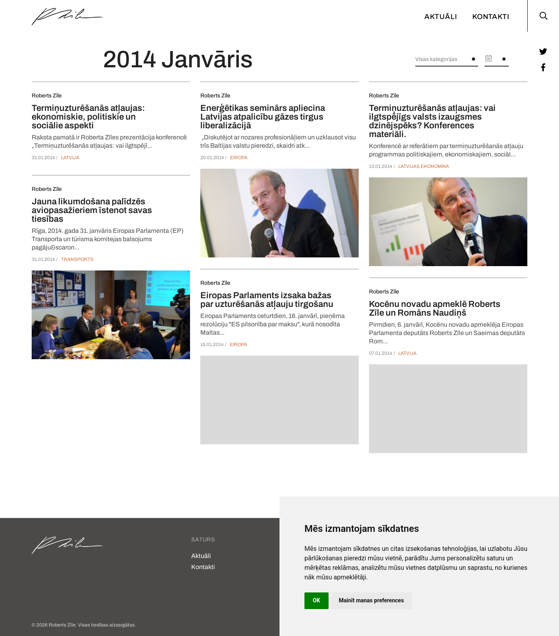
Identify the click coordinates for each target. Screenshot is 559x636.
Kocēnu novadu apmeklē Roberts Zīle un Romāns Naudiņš (434, 308)
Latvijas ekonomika (423, 166)
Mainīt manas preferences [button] (371, 600)
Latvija (70, 157)
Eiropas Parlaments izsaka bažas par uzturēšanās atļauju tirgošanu (266, 299)
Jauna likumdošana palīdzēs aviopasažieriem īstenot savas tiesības (92, 210)
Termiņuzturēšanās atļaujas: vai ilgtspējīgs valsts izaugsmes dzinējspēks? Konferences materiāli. (432, 121)
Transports (77, 259)
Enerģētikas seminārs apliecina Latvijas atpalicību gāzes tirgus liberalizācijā (262, 117)
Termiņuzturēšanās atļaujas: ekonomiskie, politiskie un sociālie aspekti (88, 117)
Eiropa (238, 157)
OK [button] (316, 600)
